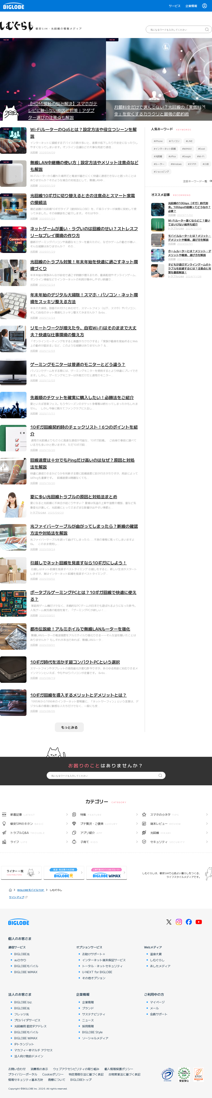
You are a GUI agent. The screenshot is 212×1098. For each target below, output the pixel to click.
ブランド (88, 1008)
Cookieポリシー (53, 1074)
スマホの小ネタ (164, 814)
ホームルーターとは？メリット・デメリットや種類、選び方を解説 (189, 253)
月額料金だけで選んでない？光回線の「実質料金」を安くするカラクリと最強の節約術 (157, 110)
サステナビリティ (93, 1014)
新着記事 (22, 814)
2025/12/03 (47, 350)
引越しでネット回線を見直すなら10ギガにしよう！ (78, 563)
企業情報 (191, 6)
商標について (56, 1079)
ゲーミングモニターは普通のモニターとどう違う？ (77, 364)
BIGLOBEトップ (81, 1079)
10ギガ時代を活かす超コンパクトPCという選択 (75, 662)
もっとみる (69, 727)
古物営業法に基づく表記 (124, 1074)
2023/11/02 (185, 215)
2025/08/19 (47, 678)
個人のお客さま (19, 938)
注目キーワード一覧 (195, 181)
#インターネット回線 (165, 148)
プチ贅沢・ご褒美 (99, 823)
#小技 (206, 164)
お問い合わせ (17, 1068)
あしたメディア (160, 966)
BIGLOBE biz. (23, 1002)
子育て (89, 842)
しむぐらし (157, 960)
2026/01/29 (47, 185)
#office (172, 156)
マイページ (157, 1002)
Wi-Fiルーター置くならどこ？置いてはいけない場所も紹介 (189, 222)
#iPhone (158, 141)
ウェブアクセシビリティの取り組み (76, 1068)
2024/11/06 (193, 228)
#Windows (176, 164)
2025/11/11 (47, 413)
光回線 (34, 152)
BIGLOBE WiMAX (25, 972)
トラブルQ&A (38, 512)
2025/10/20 (47, 450)
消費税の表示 (39, 1068)
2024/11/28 (193, 276)
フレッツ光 (21, 1014)
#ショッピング (161, 171)
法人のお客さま (19, 994)
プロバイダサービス (27, 1020)
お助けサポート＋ (93, 954)
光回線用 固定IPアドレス (30, 1026)
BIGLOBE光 (22, 954)
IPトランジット (24, 1044)
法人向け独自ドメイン (28, 1056)
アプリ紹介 (91, 833)
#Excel (201, 148)
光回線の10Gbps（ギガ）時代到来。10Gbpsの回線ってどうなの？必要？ (189, 207)
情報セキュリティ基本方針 (25, 1079)
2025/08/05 (47, 711)
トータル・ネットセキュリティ (102, 966)
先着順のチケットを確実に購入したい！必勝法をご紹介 (82, 397)
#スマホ (192, 164)
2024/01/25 (185, 259)
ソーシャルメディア (95, 1038)
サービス (175, 6)
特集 (91, 814)
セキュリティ (167, 842)
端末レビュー (165, 823)
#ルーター (159, 164)
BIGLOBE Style (92, 1032)
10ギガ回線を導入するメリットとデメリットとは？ (78, 695)
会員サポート (158, 1014)
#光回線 (158, 156)
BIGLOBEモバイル (26, 966)
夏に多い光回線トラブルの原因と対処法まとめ (73, 497)
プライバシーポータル (22, 1074)
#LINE (189, 141)
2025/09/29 (56, 512)
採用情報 (88, 1026)
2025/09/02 (47, 578)
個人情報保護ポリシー (118, 1068)
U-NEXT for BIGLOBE (97, 972)
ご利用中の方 (154, 994)
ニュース (88, 1020)
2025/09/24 (47, 549)
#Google (186, 156)
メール (154, 1008)
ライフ (19, 842)
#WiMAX (187, 148)
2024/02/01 (185, 243)
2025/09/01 (47, 615)
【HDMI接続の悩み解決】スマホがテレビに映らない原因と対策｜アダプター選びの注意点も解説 (62, 110)
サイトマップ (16, 897)
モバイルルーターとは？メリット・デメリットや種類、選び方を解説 (189, 238)
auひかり (20, 960)
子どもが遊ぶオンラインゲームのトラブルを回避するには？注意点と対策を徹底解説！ (189, 268)
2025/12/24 (47, 284)
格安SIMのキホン (27, 823)
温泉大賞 (156, 954)
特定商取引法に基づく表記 (86, 1074)
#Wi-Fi (200, 156)
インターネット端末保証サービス (104, 960)
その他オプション (93, 978)
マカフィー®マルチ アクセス (33, 1050)
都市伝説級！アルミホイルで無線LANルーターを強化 (80, 629)
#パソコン (174, 141)
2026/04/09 (47, 152)
